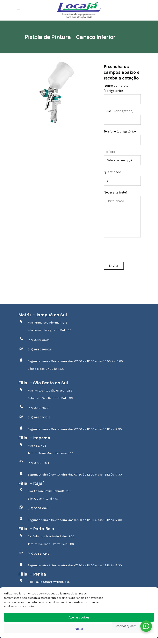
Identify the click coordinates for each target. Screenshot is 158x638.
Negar (79, 628)
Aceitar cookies (79, 617)
